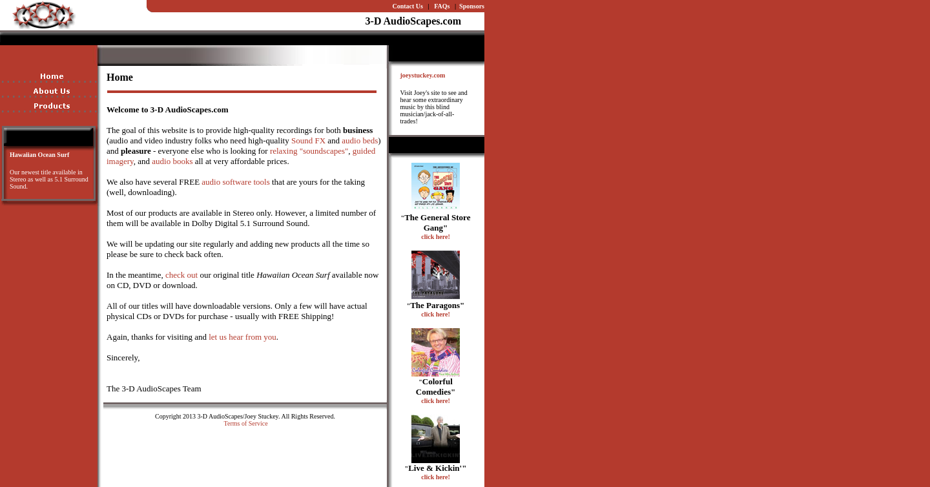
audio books (172, 161)
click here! (435, 236)
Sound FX (308, 140)
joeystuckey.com (423, 75)
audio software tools (235, 182)
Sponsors (471, 6)
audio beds (360, 140)
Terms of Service (246, 423)
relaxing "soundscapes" (309, 151)
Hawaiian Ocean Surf (39, 154)
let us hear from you (242, 337)
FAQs (442, 6)
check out (181, 275)
